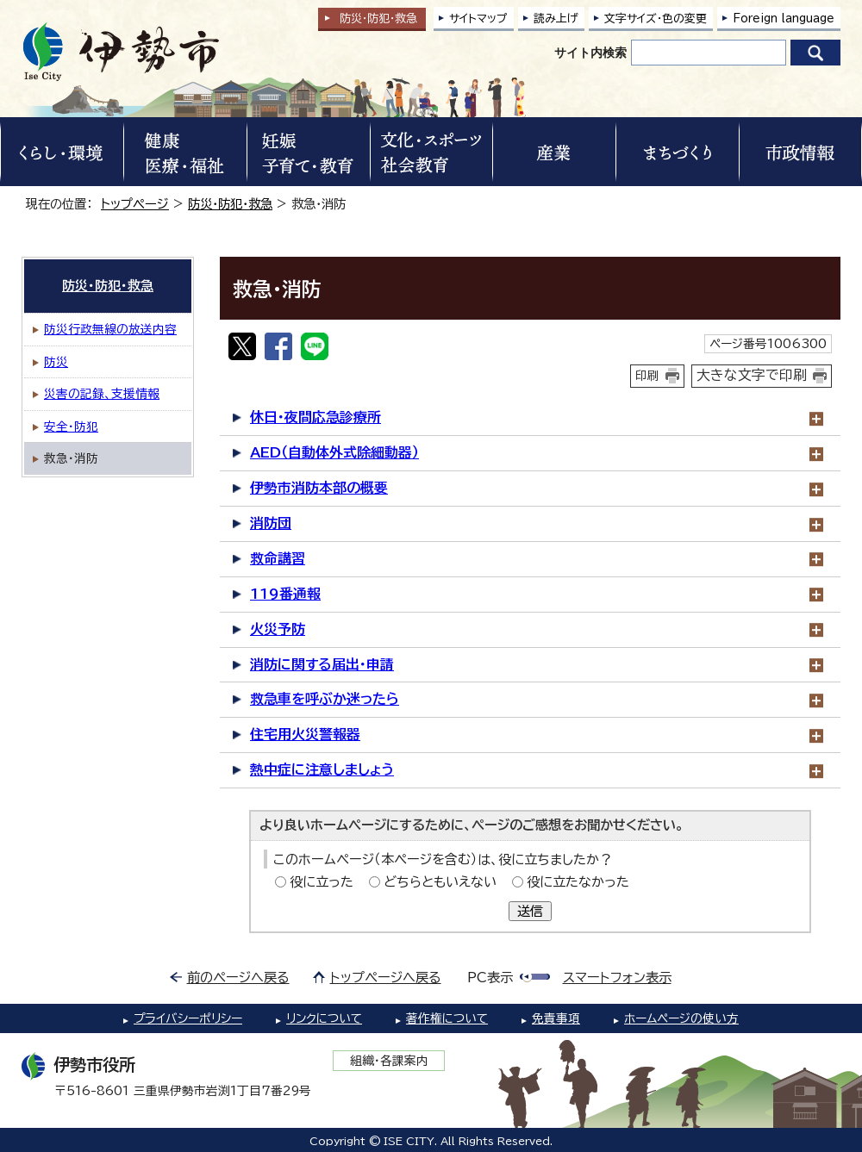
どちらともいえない (440, 881)
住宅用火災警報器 (305, 734)
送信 (530, 911)
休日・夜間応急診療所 (315, 417)
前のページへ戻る (238, 977)
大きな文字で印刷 (751, 375)
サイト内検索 (590, 52)
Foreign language (783, 18)
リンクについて (324, 1018)
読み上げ (556, 18)
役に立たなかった (578, 881)
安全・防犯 (71, 426)
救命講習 (277, 558)
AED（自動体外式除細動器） (334, 452)
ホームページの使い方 (681, 1018)
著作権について (447, 1018)
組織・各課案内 (389, 1061)
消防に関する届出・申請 (322, 664)
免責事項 (556, 1018)
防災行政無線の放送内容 (110, 329)
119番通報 (285, 594)
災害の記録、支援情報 (101, 394)
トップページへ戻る (385, 977)
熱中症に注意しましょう (322, 769)
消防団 (270, 523)
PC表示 (490, 977)
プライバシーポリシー (188, 1018)
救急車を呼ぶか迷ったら (324, 699)
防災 (56, 362)
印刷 (647, 376)
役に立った (321, 881)
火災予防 (277, 629)
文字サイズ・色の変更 (655, 18)
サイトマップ (478, 18)
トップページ (135, 203)
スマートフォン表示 (617, 977)
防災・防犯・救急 (230, 203)
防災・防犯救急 (378, 18)
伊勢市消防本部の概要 (319, 488)
